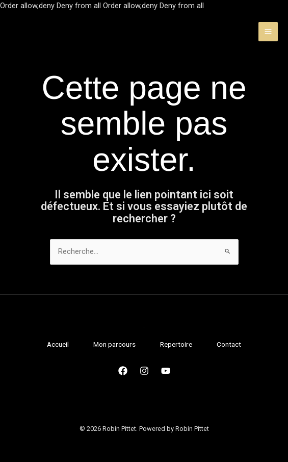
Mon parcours (114, 344)
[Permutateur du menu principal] (268, 31)
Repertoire (176, 344)
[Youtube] (165, 370)
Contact (229, 344)
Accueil (58, 344)
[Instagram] (144, 370)
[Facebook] (122, 370)
